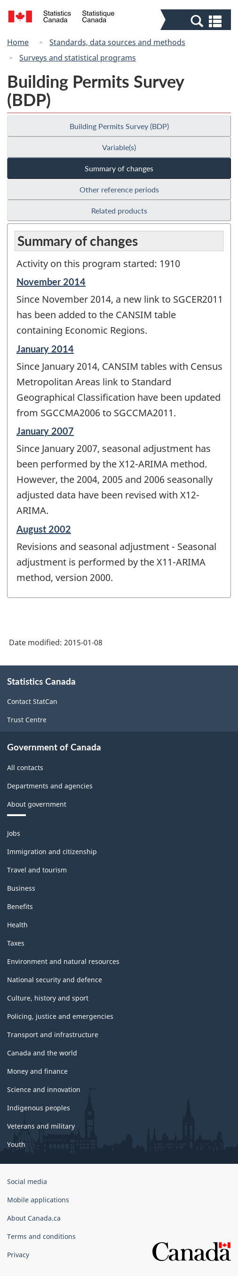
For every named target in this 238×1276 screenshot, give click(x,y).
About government (36, 804)
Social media (27, 1181)
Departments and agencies (50, 785)
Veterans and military (41, 1126)
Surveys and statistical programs (77, 58)
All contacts (25, 767)
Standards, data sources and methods (117, 42)
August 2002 (43, 529)
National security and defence (54, 979)
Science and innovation (43, 1089)
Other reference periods (119, 189)
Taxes (15, 943)
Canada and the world (42, 1052)
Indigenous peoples (38, 1107)
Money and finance (37, 1071)
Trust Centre (27, 719)
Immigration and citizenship (52, 851)
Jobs (13, 833)
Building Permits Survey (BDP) (119, 126)
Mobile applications (38, 1199)
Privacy (18, 1254)
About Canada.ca (34, 1218)
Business (21, 888)
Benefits (20, 906)
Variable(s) (119, 147)
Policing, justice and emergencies (60, 1016)
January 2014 (45, 348)
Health (17, 924)
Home (18, 42)
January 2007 (45, 430)
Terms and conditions (41, 1236)
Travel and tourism (37, 869)
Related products (119, 210)
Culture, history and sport (47, 997)
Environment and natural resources (63, 961)
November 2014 (51, 281)
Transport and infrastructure (52, 1034)
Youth (16, 1144)
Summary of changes (119, 168)
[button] (197, 20)
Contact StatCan (32, 701)
